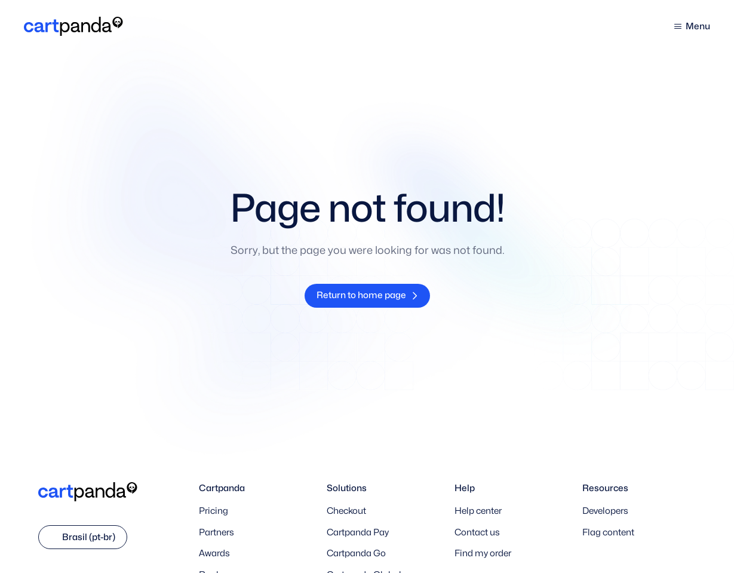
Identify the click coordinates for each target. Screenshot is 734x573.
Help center (478, 510)
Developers (605, 510)
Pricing (213, 510)
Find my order (482, 553)
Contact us (477, 532)
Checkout (346, 510)
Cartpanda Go (356, 553)
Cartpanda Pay (358, 532)
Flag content (608, 532)
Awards (214, 553)
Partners (216, 532)
